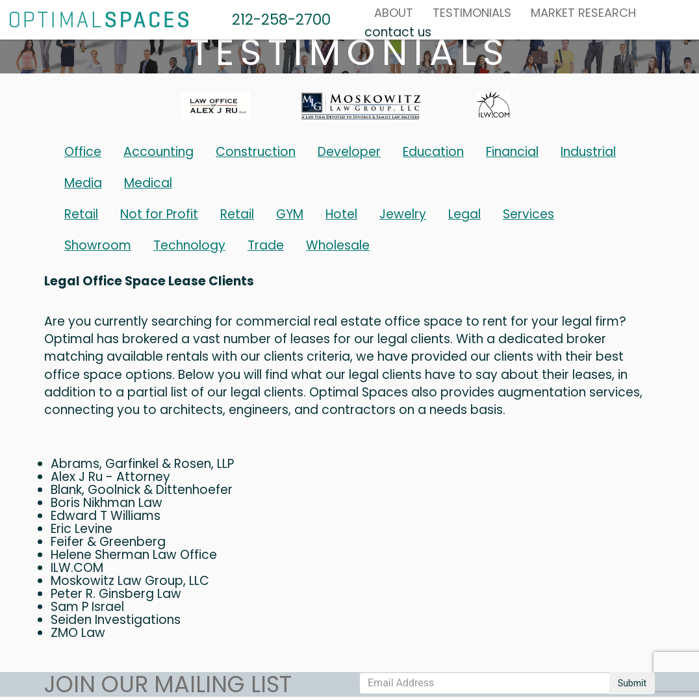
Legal (464, 214)
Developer (349, 152)
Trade (266, 245)
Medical (148, 183)
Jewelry (402, 214)
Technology (189, 245)
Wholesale (338, 245)
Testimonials (472, 13)
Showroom (97, 245)
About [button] (393, 13)
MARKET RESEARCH (583, 13)
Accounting (158, 152)
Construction (256, 152)
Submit (632, 683)
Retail (81, 214)
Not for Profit (159, 214)
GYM (289, 214)
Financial (512, 152)
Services (528, 214)
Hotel (341, 214)
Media (83, 183)
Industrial (588, 152)
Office (82, 152)
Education (433, 152)
